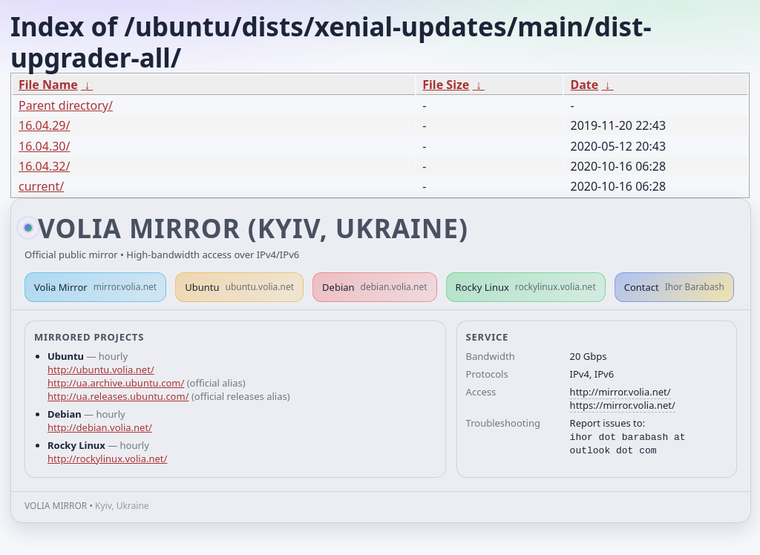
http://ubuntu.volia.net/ (101, 369)
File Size (445, 84)
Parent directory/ (66, 105)
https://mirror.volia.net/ (622, 405)
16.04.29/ (44, 125)
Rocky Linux (526, 287)
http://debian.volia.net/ (100, 427)
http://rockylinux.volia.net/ (107, 458)
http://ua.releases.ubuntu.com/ (118, 396)
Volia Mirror (95, 287)
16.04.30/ (44, 146)
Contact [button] (674, 287)
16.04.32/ (44, 166)
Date (584, 84)
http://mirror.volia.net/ (620, 391)
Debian (375, 287)
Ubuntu (239, 287)
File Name (48, 84)
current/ (41, 186)
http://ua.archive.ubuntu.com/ (116, 383)
